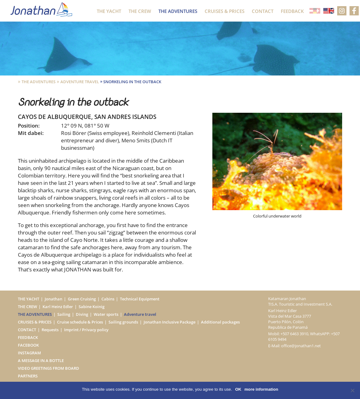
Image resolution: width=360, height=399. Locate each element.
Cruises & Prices (224, 11)
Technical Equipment (139, 299)
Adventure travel (79, 81)
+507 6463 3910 (294, 333)
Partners (28, 376)
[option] (277, 166)
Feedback (292, 11)
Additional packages (220, 322)
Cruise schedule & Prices (80, 322)
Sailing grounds (123, 322)
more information (261, 389)
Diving (82, 314)
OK (238, 389)
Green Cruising (82, 299)
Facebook (28, 345)
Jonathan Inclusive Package (169, 322)
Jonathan (53, 299)
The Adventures (177, 11)
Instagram (29, 353)
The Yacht (109, 11)
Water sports (106, 314)
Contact (262, 11)
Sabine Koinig (91, 306)
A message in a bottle (41, 360)
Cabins (107, 299)
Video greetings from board (48, 368)
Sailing (63, 314)
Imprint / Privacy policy (86, 329)
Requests (50, 329)
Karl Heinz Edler (58, 306)
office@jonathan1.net (301, 345)
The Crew (140, 11)
